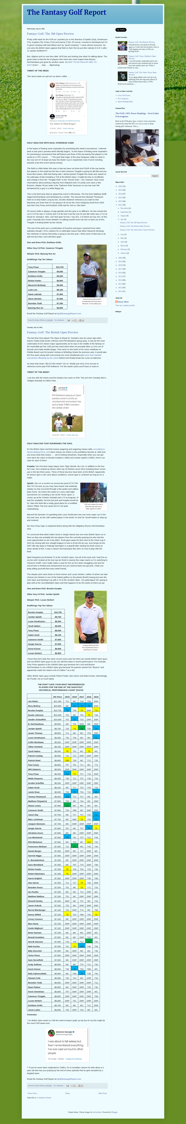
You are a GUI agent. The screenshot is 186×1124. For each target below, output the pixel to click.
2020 (120, 258)
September (124, 212)
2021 (120, 205)
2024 (120, 194)
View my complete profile (125, 305)
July (122, 219)
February (124, 249)
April (122, 242)
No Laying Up (123, 99)
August (123, 216)
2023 (120, 198)
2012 (120, 288)
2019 (120, 261)
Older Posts (102, 1093)
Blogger (114, 1112)
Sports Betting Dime (125, 102)
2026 (120, 186)
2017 (120, 269)
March (123, 246)
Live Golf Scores (124, 95)
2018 (120, 265)
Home (67, 1093)
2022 (120, 201)
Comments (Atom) (44, 1098)
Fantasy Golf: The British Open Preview (52, 332)
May (122, 238)
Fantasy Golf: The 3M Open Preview (50, 33)
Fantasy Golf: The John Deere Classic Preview (137, 230)
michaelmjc (97, 1112)
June (122, 234)
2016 (120, 273)
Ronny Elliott (123, 302)
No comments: (60, 320)
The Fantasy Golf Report (66, 12)
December (124, 208)
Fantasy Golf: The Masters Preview (142, 42)
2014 (120, 280)
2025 (120, 190)
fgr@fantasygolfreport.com (69, 313)
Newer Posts (32, 1093)
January (123, 253)
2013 (120, 284)
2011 (120, 291)
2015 (120, 276)
